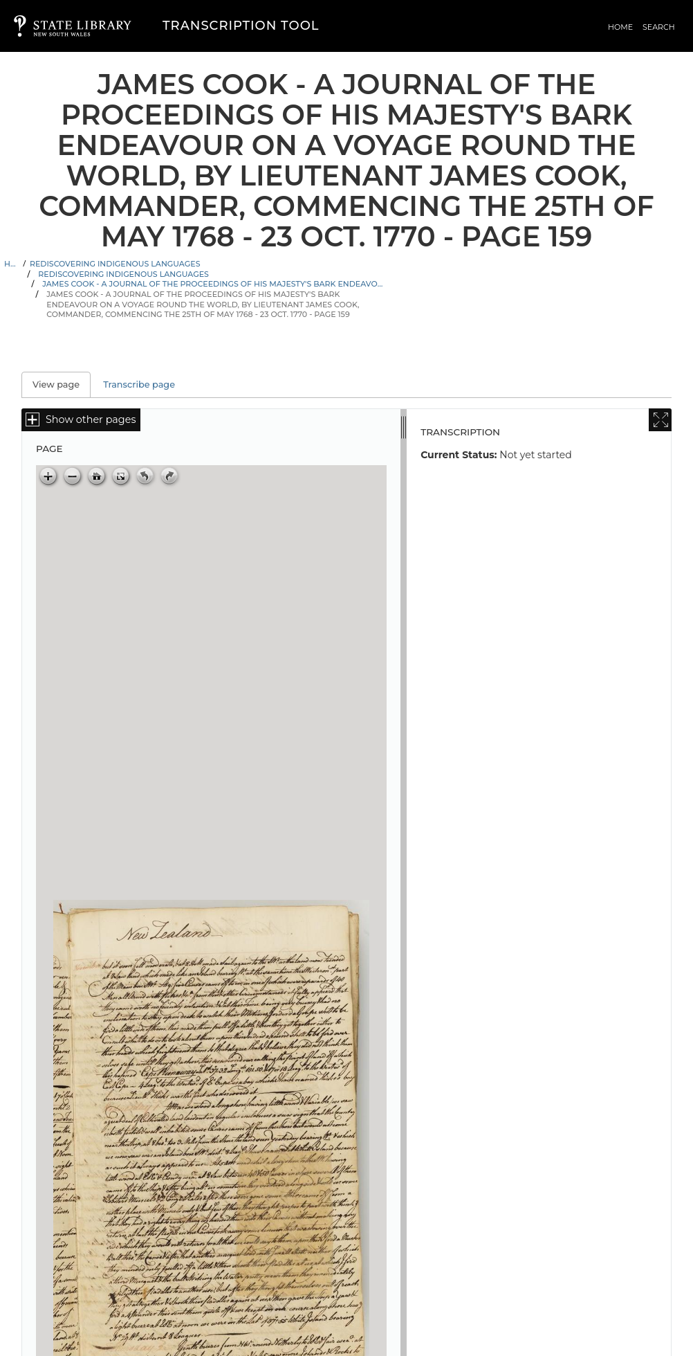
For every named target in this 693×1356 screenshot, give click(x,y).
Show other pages (91, 419)
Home (620, 27)
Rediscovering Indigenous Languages (115, 264)
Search (659, 27)
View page (62, 384)
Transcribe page (139, 384)
